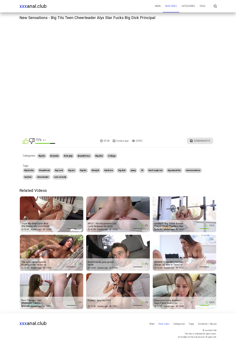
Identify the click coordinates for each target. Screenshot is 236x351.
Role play (68, 156)
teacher (28, 177)
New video (171, 6)
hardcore (108, 170)
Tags (202, 6)
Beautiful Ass (84, 156)
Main (158, 6)
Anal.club (33, 6)
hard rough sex (155, 170)
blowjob (95, 170)
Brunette (54, 156)
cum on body (60, 177)
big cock (59, 170)
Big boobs (29, 170)
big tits (83, 170)
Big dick (99, 156)
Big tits (42, 156)
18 (142, 170)
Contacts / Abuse (207, 324)
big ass (71, 170)
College (112, 156)
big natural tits (174, 170)
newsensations (193, 170)
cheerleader (43, 177)
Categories (188, 6)
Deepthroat (44, 170)
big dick (121, 170)
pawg (133, 170)
